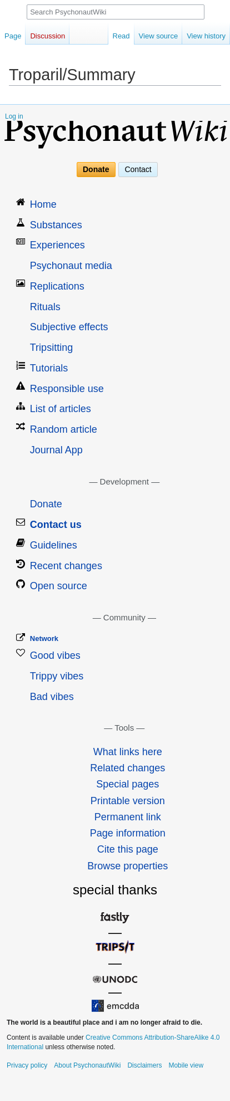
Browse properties (127, 866)
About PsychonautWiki (87, 1065)
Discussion (47, 36)
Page (12, 36)
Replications (57, 286)
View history (206, 36)
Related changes (127, 768)
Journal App (56, 450)
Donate (96, 169)
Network (44, 638)
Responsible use (67, 388)
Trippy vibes (56, 676)
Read (121, 36)
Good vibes (55, 655)
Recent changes (66, 565)
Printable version (128, 800)
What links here (127, 751)
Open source (58, 585)
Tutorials (49, 368)
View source (158, 36)
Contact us (56, 524)
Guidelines (53, 545)
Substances (56, 225)
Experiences (57, 245)
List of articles (60, 408)
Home (43, 204)
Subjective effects (69, 326)
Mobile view (185, 1065)
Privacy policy (27, 1065)
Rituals (45, 306)
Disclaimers (144, 1065)
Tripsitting (51, 347)
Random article (63, 429)
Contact (137, 169)
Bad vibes (52, 696)
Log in (14, 116)
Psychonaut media (71, 265)
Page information (128, 833)
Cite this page (127, 849)
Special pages (127, 784)
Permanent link (127, 817)
